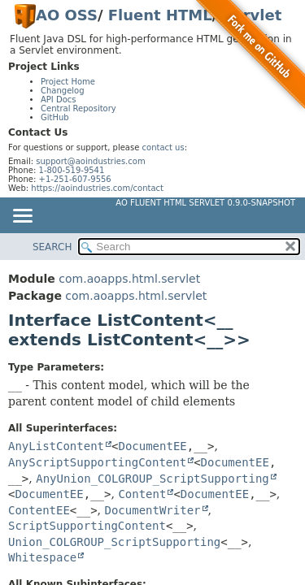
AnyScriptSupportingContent (97, 462)
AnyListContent (56, 446)
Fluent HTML (160, 15)
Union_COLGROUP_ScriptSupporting (114, 541)
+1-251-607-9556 (75, 179)
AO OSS (67, 15)
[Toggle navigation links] (22, 217)
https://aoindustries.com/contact (97, 188)
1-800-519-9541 (72, 170)
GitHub (55, 117)
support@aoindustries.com (90, 161)
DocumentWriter (152, 510)
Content (142, 494)
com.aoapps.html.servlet (129, 278)
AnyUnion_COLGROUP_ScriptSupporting (152, 478)
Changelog (63, 90)
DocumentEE (152, 446)
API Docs (58, 99)
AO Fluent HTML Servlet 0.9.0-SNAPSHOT (205, 202)
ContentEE (39, 510)
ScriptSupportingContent (87, 525)
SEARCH (52, 247)
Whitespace (42, 557)
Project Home (68, 81)
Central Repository (78, 108)
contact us (163, 147)
